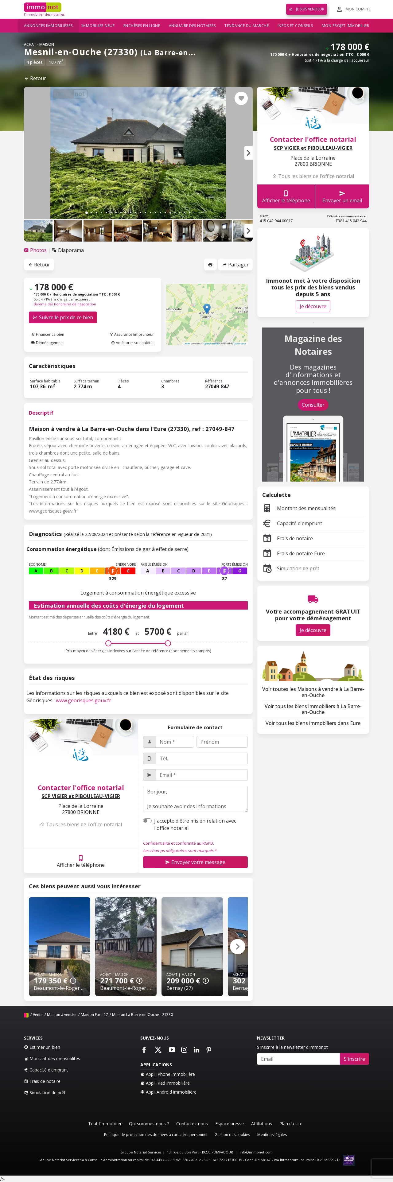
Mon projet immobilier (345, 25)
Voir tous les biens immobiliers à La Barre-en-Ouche (313, 709)
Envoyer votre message (195, 862)
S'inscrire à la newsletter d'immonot (292, 1047)
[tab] (36, 250)
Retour (35, 78)
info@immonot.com (256, 1152)
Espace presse (229, 1123)
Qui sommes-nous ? (149, 1123)
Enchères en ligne (141, 25)
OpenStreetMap (211, 343)
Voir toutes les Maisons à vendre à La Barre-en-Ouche (313, 692)
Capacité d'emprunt (292, 523)
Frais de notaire (287, 538)
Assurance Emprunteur (132, 334)
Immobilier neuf (98, 25)
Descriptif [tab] (41, 412)
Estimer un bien (42, 1047)
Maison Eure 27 (94, 1014)
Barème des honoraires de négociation (65, 304)
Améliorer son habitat (132, 342)
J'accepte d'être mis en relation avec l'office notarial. (195, 824)
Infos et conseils (295, 25)
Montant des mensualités (299, 508)
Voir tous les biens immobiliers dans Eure (313, 723)
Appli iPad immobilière (165, 1083)
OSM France (240, 343)
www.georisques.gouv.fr (83, 700)
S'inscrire (354, 1059)
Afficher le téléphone (81, 861)
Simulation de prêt (290, 568)
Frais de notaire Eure (293, 553)
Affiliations (261, 1123)
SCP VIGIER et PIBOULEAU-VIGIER (80, 796)
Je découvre (313, 306)
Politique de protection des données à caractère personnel (155, 1134)
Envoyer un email (342, 196)
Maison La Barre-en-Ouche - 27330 (142, 1014)
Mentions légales (272, 1134)
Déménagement (47, 342)
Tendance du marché (246, 25)
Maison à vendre (61, 1014)
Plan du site (290, 1123)
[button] (248, 153)
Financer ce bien (47, 334)
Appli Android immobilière (168, 1092)
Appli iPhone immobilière (167, 1074)
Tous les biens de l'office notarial (81, 824)
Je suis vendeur (306, 9)
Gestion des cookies (232, 1134)
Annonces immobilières (48, 25)
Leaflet (187, 343)
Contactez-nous (192, 1123)
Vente (38, 1014)
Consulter (313, 404)
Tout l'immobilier (105, 1123)
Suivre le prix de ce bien (63, 317)
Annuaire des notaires (192, 25)
